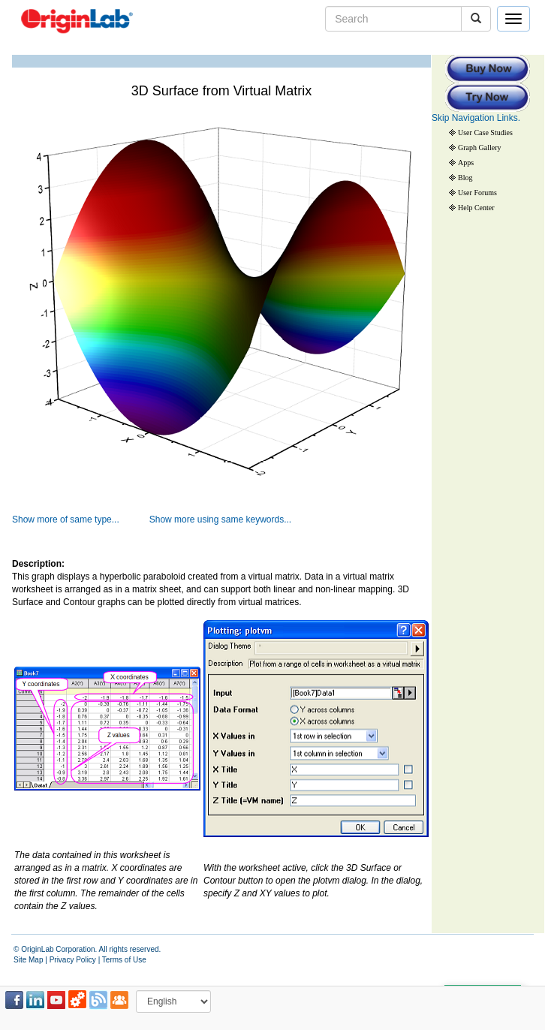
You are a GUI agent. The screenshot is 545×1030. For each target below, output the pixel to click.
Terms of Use (124, 960)
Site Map (28, 960)
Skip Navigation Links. (476, 118)
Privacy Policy (73, 960)
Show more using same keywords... (220, 519)
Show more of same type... (65, 519)
